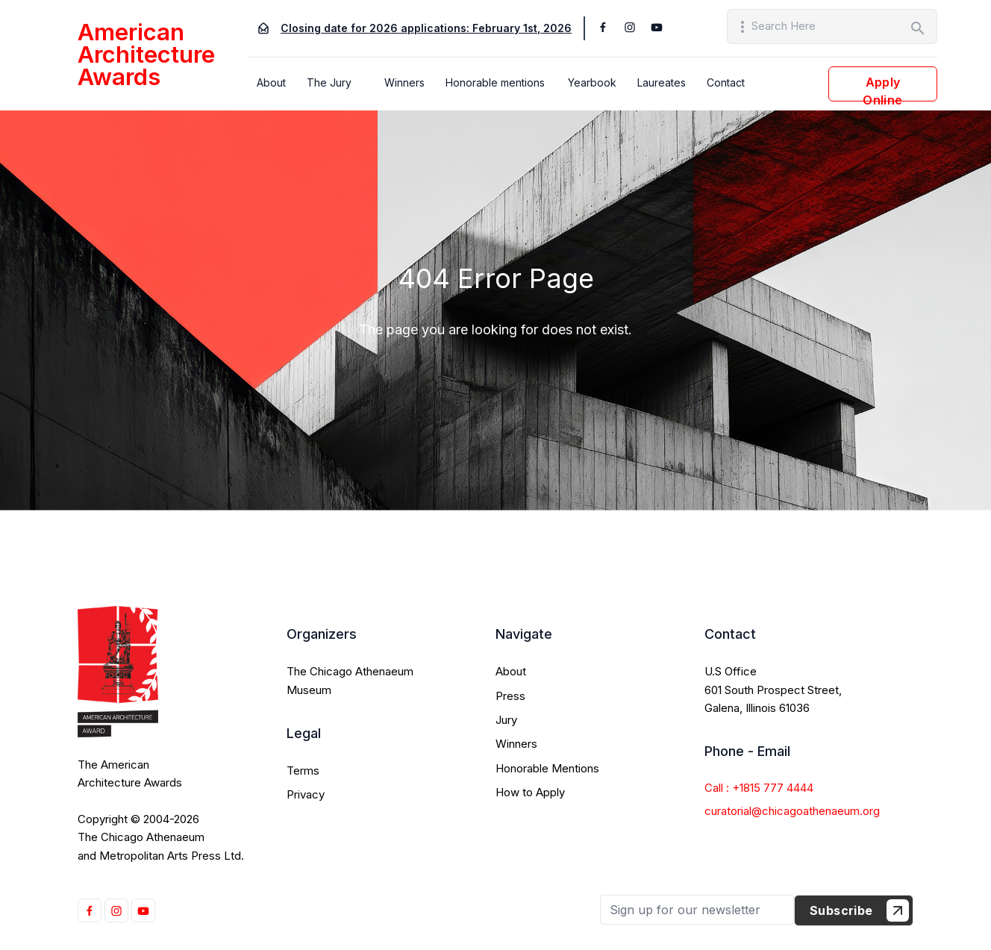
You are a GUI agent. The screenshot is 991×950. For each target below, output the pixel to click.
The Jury (329, 82)
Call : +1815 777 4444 (758, 788)
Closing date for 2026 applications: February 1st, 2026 (426, 28)
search (918, 28)
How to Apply (530, 792)
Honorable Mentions (547, 768)
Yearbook (592, 82)
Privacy (306, 794)
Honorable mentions (495, 82)
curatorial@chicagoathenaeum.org (792, 811)
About (271, 82)
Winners (404, 82)
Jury (506, 720)
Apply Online (882, 88)
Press (510, 696)
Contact (726, 82)
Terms (303, 770)
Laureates (661, 82)
